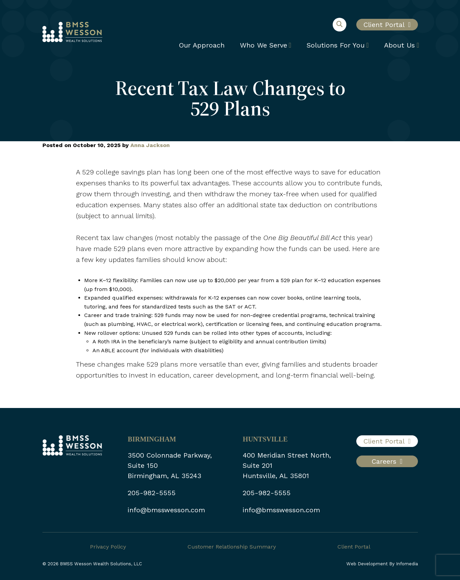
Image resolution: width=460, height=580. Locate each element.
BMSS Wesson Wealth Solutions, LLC (101, 563)
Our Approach (202, 45)
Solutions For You (336, 45)
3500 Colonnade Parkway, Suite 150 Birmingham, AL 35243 (170, 465)
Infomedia (407, 563)
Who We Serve (263, 45)
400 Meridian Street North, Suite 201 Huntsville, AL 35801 (287, 465)
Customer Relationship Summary (232, 546)
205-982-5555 (152, 493)
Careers (384, 461)
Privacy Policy (108, 546)
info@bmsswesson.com (166, 510)
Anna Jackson (150, 145)
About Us (399, 45)
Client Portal (384, 25)
